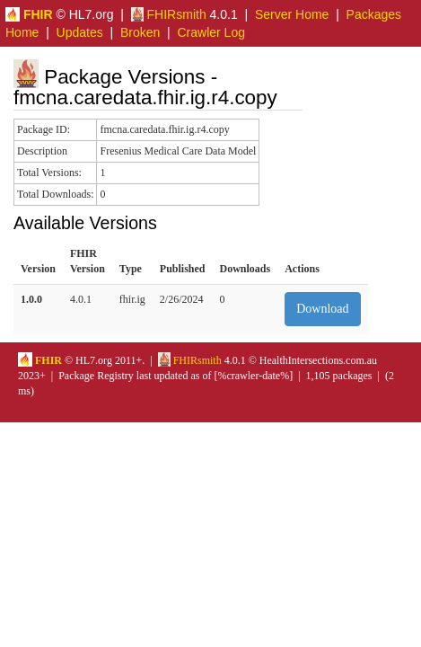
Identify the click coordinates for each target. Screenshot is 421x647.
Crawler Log (210, 32)
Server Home (292, 14)
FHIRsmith (168, 14)
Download (322, 308)
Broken (140, 32)
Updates (80, 32)
